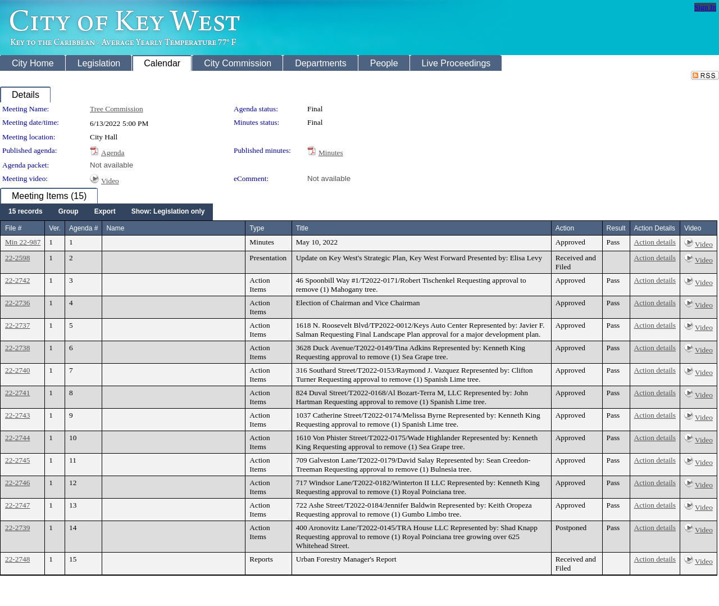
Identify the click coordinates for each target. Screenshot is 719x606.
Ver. (55, 228)
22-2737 (17, 325)
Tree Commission (116, 109)
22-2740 (17, 370)
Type (256, 228)
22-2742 (17, 280)
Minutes (330, 152)
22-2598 (17, 258)
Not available (111, 165)
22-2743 (17, 415)
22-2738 (17, 347)
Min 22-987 (22, 242)
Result (616, 228)
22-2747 (17, 505)
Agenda (112, 152)
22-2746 (17, 482)
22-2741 (17, 392)
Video (110, 181)
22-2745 (17, 460)
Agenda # (83, 228)
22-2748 (17, 559)
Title (302, 228)
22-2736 (17, 303)
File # (13, 228)
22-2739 (17, 527)
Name (115, 228)
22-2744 (17, 437)
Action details (655, 242)
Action (565, 228)
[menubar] (106, 211)
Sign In (705, 7)
